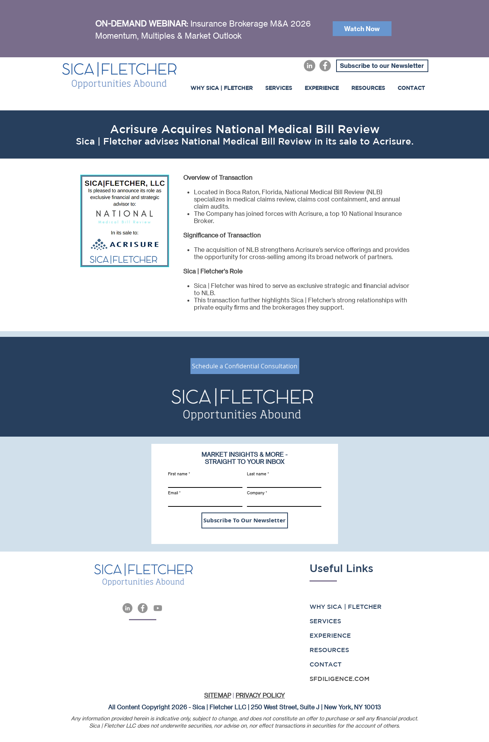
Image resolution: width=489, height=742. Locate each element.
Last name (256, 474)
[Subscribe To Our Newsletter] (244, 520)
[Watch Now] (362, 28)
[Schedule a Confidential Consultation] (244, 366)
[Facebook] (325, 65)
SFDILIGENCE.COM (340, 678)
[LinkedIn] (309, 65)
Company (255, 493)
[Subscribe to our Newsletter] (382, 66)
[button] (321, 88)
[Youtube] (158, 608)
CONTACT (325, 664)
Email (173, 493)
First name (177, 474)
